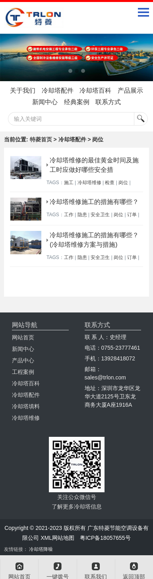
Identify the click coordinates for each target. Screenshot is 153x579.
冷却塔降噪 (41, 549)
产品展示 (130, 90)
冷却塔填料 (26, 406)
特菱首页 (41, 139)
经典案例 (76, 102)
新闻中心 (45, 102)
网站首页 (23, 337)
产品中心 (23, 360)
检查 (109, 182)
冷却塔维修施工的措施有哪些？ (94, 201)
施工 (69, 182)
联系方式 (108, 102)
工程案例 (23, 372)
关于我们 (22, 90)
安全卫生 (100, 214)
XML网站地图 (57, 538)
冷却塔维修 (89, 182)
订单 (132, 214)
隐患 (82, 214)
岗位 (123, 182)
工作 (69, 214)
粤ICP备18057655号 (105, 538)
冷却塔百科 (95, 90)
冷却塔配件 (58, 90)
